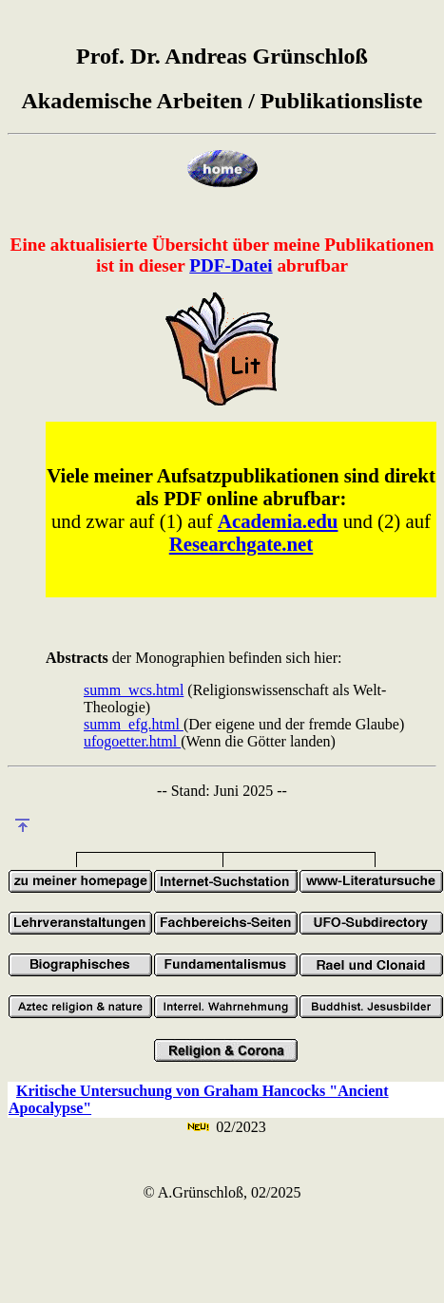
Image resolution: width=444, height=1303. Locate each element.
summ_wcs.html (133, 690)
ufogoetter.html (132, 741)
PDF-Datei (230, 265)
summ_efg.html (133, 724)
